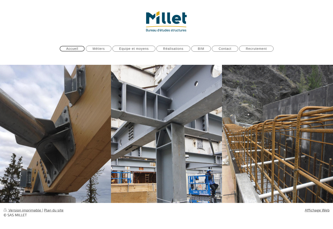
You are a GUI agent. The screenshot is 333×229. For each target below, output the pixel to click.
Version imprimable (22, 210)
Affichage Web (317, 210)
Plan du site (54, 210)
